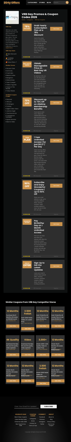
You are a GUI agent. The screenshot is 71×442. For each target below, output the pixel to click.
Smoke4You (27, 349)
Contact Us (33, 423)
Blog (49, 2)
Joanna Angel (10, 111)
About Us (51, 417)
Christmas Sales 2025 (21, 421)
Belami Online (10, 75)
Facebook (42, 417)
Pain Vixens (42, 378)
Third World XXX (11, 113)
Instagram (42, 421)
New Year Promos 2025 (21, 424)
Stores (42, 2)
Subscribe (48, 406)
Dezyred (9, 99)
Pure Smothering (58, 375)
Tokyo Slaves (10, 91)
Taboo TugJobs (11, 85)
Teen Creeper (11, 82)
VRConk (9, 102)
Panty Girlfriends (43, 349)
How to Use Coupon (51, 424)
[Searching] (67, 2)
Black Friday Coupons (21, 417)
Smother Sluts (57, 349)
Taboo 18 (41, 320)
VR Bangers (10, 104)
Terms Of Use (33, 425)
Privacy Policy (51, 421)
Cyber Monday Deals (21, 419)
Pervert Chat (10, 68)
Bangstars (9, 78)
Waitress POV (12, 320)
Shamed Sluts (12, 375)
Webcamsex (10, 80)
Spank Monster (11, 119)
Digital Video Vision (12, 109)
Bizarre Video (10, 122)
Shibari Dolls (12, 349)
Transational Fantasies (10, 116)
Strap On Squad (58, 320)
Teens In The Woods (10, 87)
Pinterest (42, 419)
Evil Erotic (9, 71)
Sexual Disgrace (28, 375)
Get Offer (13, 326)
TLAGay (8, 106)
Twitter (42, 424)
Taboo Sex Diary (28, 323)
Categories (32, 2)
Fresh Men (9, 73)
